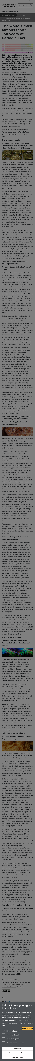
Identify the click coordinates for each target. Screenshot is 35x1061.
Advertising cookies (12, 1039)
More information (17, 1057)
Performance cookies (13, 1043)
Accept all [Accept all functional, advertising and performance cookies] (17, 1048)
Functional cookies (11, 1035)
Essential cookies (11, 1031)
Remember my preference (18, 1053)
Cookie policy (27, 1028)
